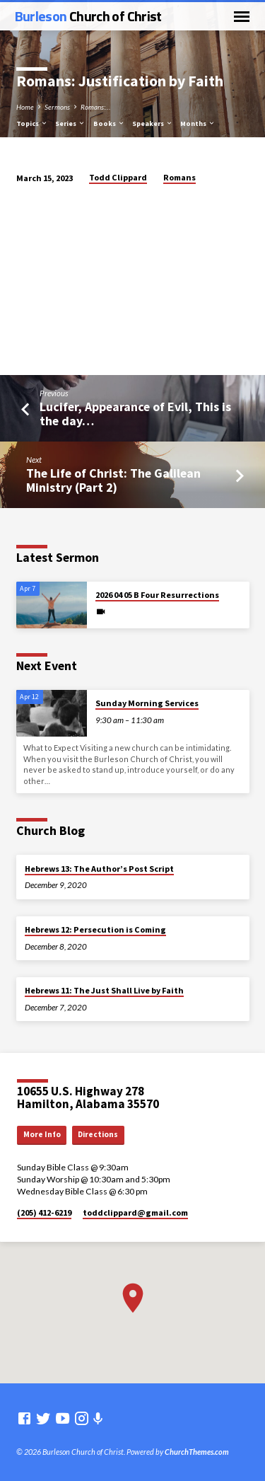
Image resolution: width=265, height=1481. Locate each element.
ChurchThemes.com (197, 1451)
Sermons (57, 107)
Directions (98, 1134)
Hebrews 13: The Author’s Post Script (99, 868)
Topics (32, 123)
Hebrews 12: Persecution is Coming (95, 929)
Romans (179, 177)
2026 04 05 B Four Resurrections (157, 594)
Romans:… (95, 107)
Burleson (88, 16)
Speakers (152, 123)
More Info (42, 1134)
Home (25, 107)
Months (198, 123)
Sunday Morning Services (147, 703)
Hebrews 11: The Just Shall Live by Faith (104, 990)
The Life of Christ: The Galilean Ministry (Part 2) (113, 480)
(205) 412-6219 (44, 1212)
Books (109, 123)
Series (70, 123)
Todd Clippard (118, 177)
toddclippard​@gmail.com (135, 1212)
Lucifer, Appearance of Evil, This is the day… (135, 413)
